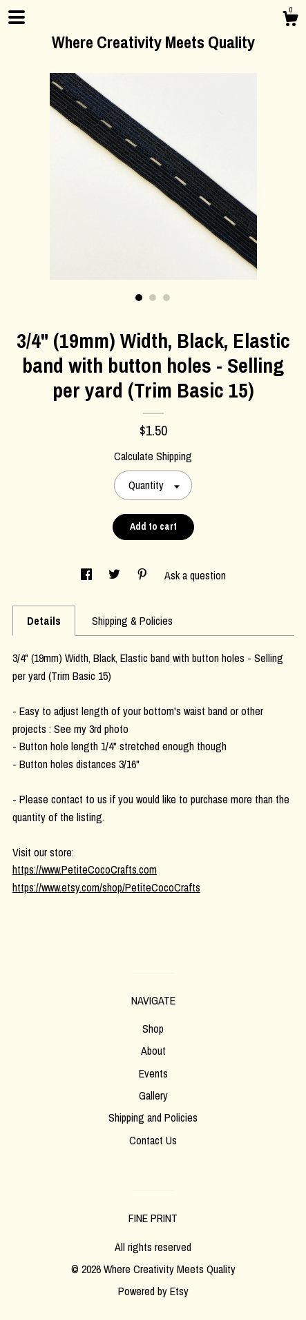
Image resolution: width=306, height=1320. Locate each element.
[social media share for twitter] (115, 575)
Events (153, 1073)
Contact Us (153, 1140)
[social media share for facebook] (88, 575)
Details (44, 620)
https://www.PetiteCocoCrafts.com (84, 869)
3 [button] (166, 297)
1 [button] (138, 297)
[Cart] (290, 20)
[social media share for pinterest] (144, 575)
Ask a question (195, 575)
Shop (153, 1028)
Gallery (153, 1095)
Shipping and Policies (153, 1117)
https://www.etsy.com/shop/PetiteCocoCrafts (106, 887)
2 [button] (152, 297)
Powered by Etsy (153, 1291)
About (153, 1050)
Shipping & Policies (132, 620)
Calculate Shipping (153, 456)
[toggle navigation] (16, 17)
